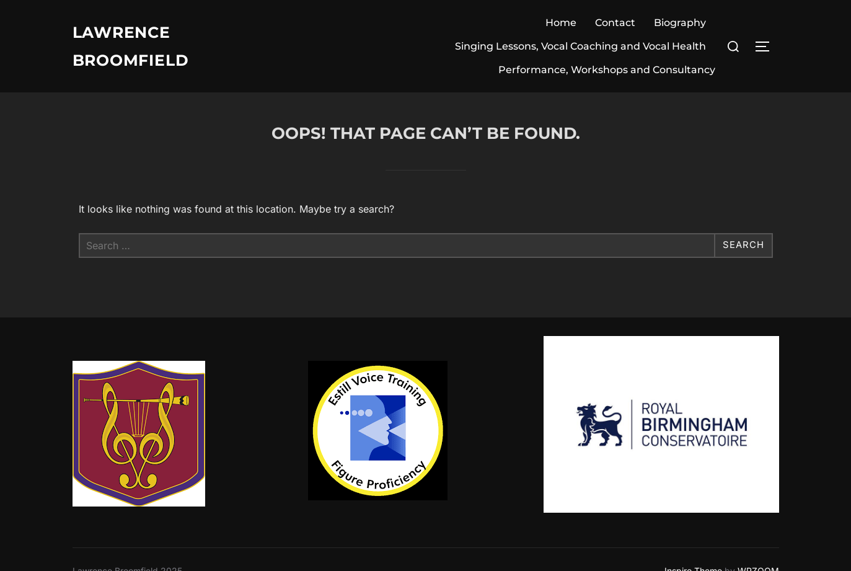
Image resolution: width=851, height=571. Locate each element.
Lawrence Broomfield (134, 46)
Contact (615, 23)
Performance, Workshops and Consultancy (606, 70)
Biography (680, 23)
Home (560, 23)
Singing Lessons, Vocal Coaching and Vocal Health (580, 46)
